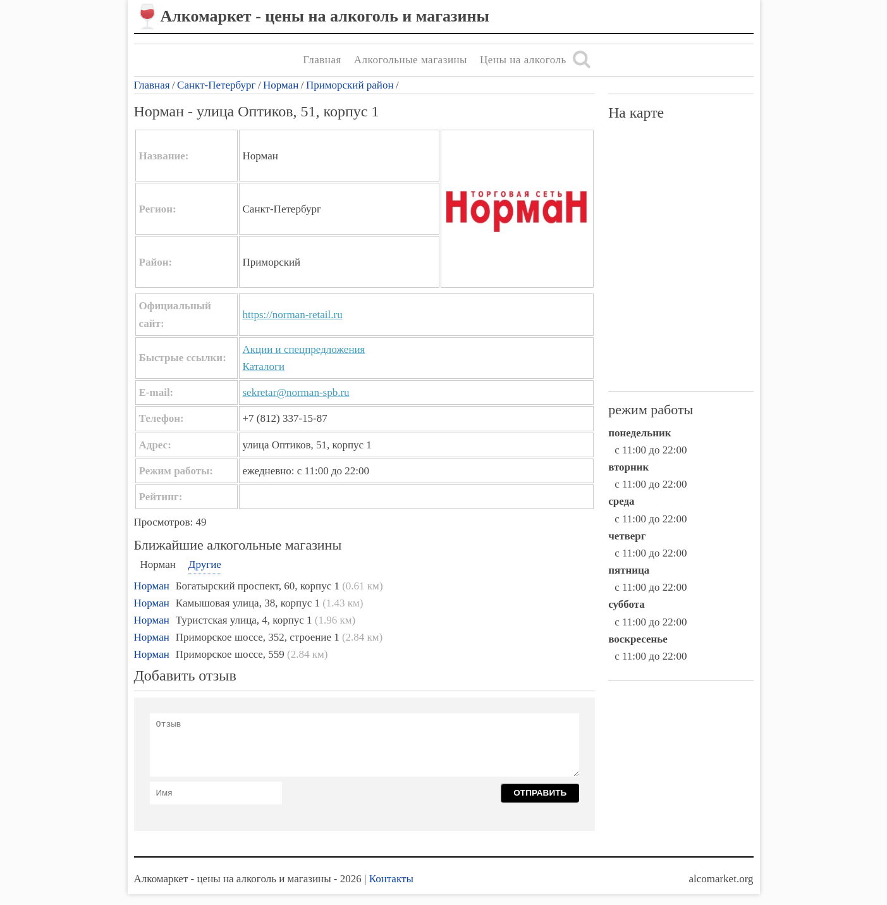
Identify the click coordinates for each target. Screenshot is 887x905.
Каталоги (264, 366)
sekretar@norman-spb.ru (296, 392)
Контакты (391, 879)
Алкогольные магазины (410, 60)
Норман (280, 85)
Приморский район (350, 85)
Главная (322, 60)
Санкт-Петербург (216, 85)
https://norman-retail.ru (293, 315)
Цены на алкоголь (523, 60)
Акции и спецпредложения (304, 349)
